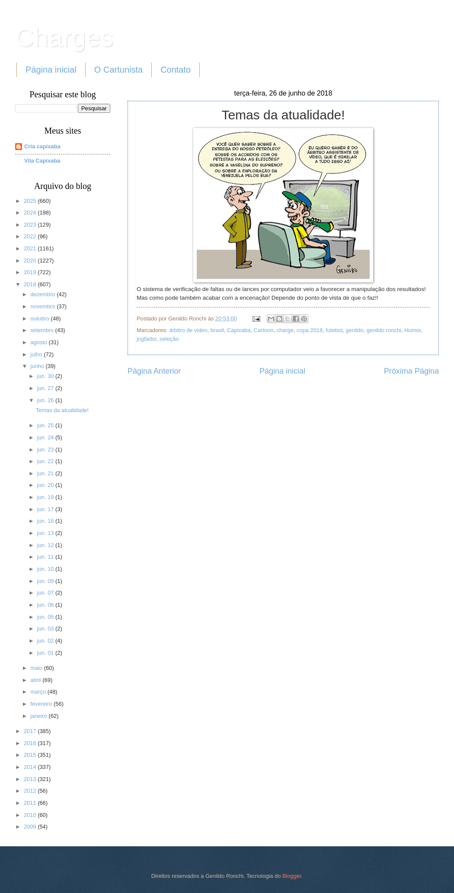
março (38, 691)
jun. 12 (46, 545)
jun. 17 (46, 509)
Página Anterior (154, 371)
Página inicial (51, 69)
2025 (31, 201)
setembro (42, 330)
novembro (43, 306)
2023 (31, 224)
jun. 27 (46, 388)
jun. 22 (46, 461)
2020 (31, 260)
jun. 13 (46, 533)
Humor (412, 330)
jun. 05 (46, 617)
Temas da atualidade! (62, 410)
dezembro (43, 294)
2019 (31, 272)
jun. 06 (46, 605)
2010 (31, 815)
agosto (39, 342)
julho (37, 354)
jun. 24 (46, 437)
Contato (175, 69)
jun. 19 (46, 497)
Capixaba (238, 330)
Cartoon (264, 330)
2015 (31, 755)
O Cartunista (118, 69)
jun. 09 (46, 581)
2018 (31, 284)
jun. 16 (46, 521)
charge (285, 330)
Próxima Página (411, 371)
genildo (354, 330)
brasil (217, 330)
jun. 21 (46, 473)
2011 (31, 803)
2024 (31, 212)
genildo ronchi (384, 330)
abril (36, 680)
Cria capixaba (42, 146)
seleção (169, 339)
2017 (31, 731)
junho (37, 366)
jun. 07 (46, 592)
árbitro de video (188, 330)
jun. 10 (46, 569)
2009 (31, 826)
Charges (64, 37)
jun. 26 (46, 400)
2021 (31, 248)
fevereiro (42, 704)
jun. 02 (46, 640)
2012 (31, 790)
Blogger (291, 876)
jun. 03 (46, 628)
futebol (334, 330)
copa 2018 (310, 330)
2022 (31, 236)
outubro (40, 318)
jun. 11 (46, 557)
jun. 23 (46, 449)
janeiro (39, 716)
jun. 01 (46, 653)
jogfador (147, 339)
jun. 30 (46, 376)
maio (37, 668)
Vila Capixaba (42, 160)
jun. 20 (46, 485)
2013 (31, 779)
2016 (31, 743)
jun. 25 (46, 425)
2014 (31, 767)
